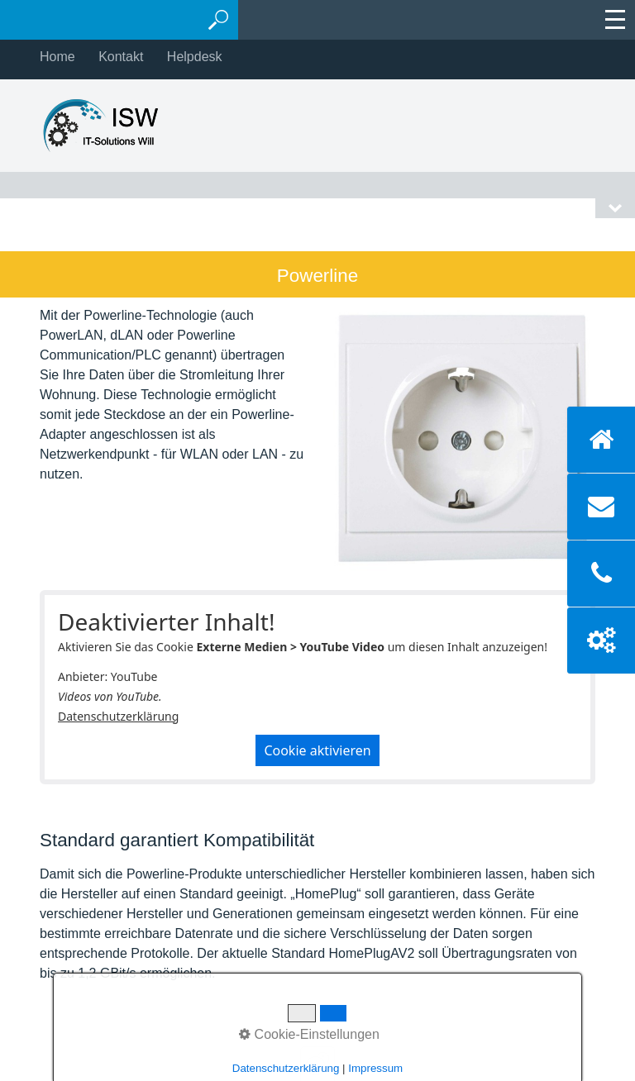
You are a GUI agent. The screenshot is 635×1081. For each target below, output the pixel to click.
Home (57, 57)
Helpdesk (194, 57)
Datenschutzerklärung (118, 716)
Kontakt (120, 57)
